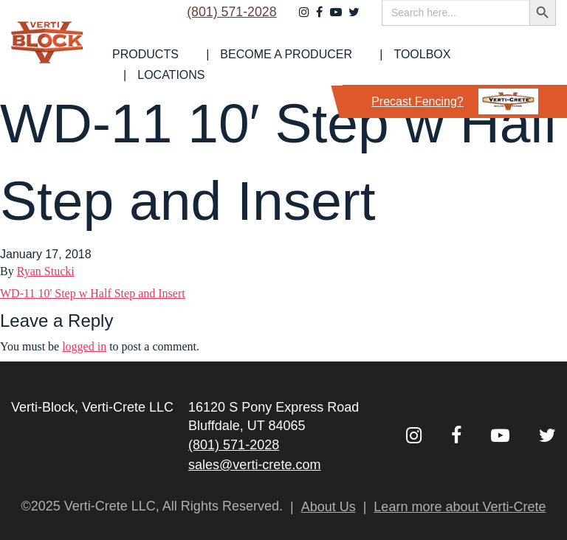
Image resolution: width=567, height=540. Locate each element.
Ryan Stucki (46, 271)
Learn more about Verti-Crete (460, 506)
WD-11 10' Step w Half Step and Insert (92, 293)
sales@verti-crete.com (254, 464)
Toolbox (435, 65)
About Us (328, 506)
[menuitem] (191, 65)
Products (191, 65)
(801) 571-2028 (226, 27)
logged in (84, 346)
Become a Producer (316, 65)
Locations (522, 65)
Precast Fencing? (454, 101)
